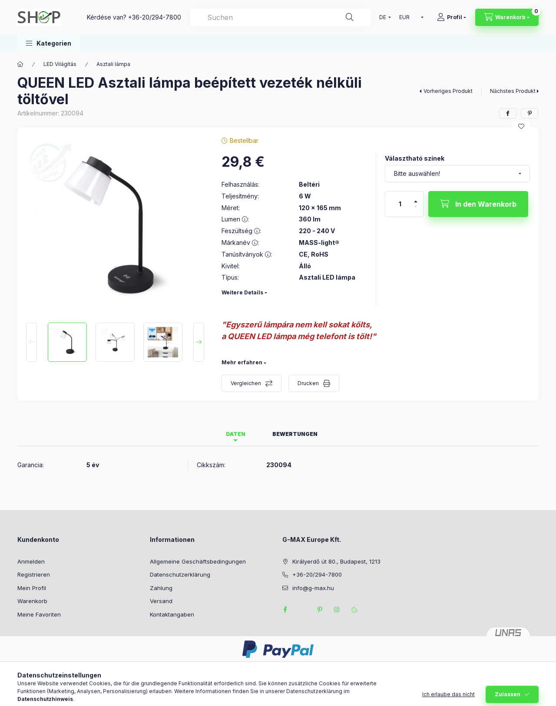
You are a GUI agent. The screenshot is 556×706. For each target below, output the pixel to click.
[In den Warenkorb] (478, 204)
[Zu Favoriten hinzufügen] (521, 126)
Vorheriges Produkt (448, 91)
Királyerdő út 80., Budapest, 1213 (336, 561)
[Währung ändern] (409, 17)
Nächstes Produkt (513, 91)
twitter (302, 609)
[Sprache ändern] (383, 17)
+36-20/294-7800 (154, 17)
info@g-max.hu (313, 587)
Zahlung (161, 587)
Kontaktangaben (172, 614)
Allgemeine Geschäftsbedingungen (198, 561)
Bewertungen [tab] (295, 434)
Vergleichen (246, 383)
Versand (161, 600)
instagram (337, 609)
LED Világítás (59, 64)
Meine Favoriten (39, 614)
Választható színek (414, 158)
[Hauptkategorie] (20, 64)
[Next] (198, 342)
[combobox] (280, 17)
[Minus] (415, 210)
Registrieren (33, 574)
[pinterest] (529, 113)
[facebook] (507, 113)
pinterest (319, 609)
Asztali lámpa (113, 64)
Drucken (308, 383)
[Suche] (349, 17)
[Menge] (400, 204)
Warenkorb (32, 600)
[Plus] (415, 197)
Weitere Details (242, 292)
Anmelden (31, 561)
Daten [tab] (235, 434)
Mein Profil (31, 587)
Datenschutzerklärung (180, 574)
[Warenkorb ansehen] (507, 17)
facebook (285, 609)
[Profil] (451, 17)
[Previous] (31, 342)
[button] (48, 43)
